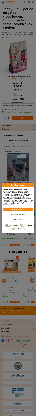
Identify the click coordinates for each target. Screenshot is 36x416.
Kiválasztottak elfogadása (18, 214)
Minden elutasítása (18, 219)
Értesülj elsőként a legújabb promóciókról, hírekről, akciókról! (16, 302)
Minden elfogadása (18, 209)
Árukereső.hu (18, 348)
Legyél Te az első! (18, 69)
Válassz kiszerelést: (18, 93)
